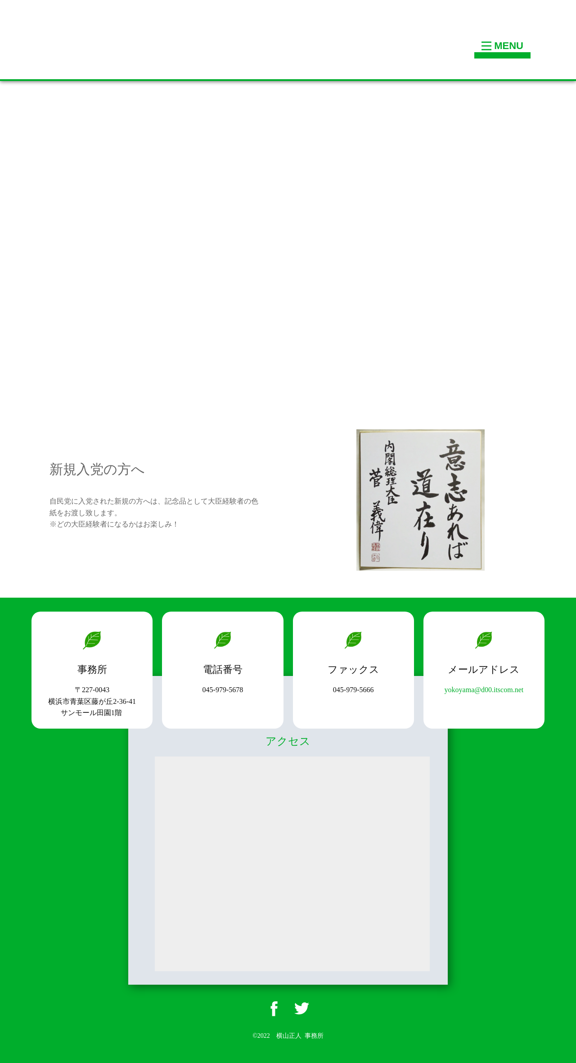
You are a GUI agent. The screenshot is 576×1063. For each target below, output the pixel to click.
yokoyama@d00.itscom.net (484, 690)
